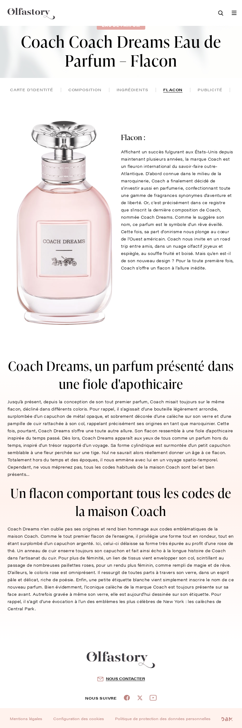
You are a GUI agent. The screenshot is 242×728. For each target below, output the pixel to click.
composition (84, 89)
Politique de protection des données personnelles (162, 718)
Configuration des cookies (78, 718)
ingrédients (132, 89)
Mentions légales (26, 718)
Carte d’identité (31, 89)
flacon (172, 89)
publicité (210, 89)
